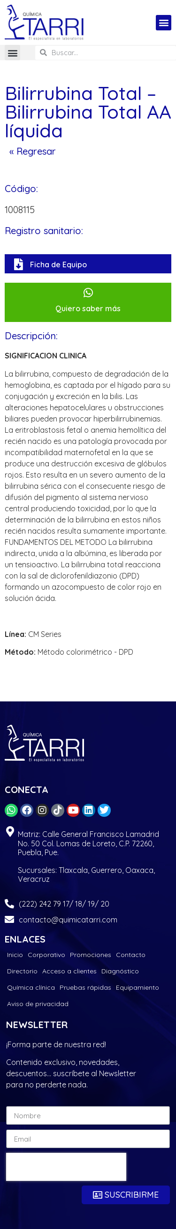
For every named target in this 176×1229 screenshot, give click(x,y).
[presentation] (66, 1167)
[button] (163, 22)
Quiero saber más (88, 308)
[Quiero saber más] (88, 292)
